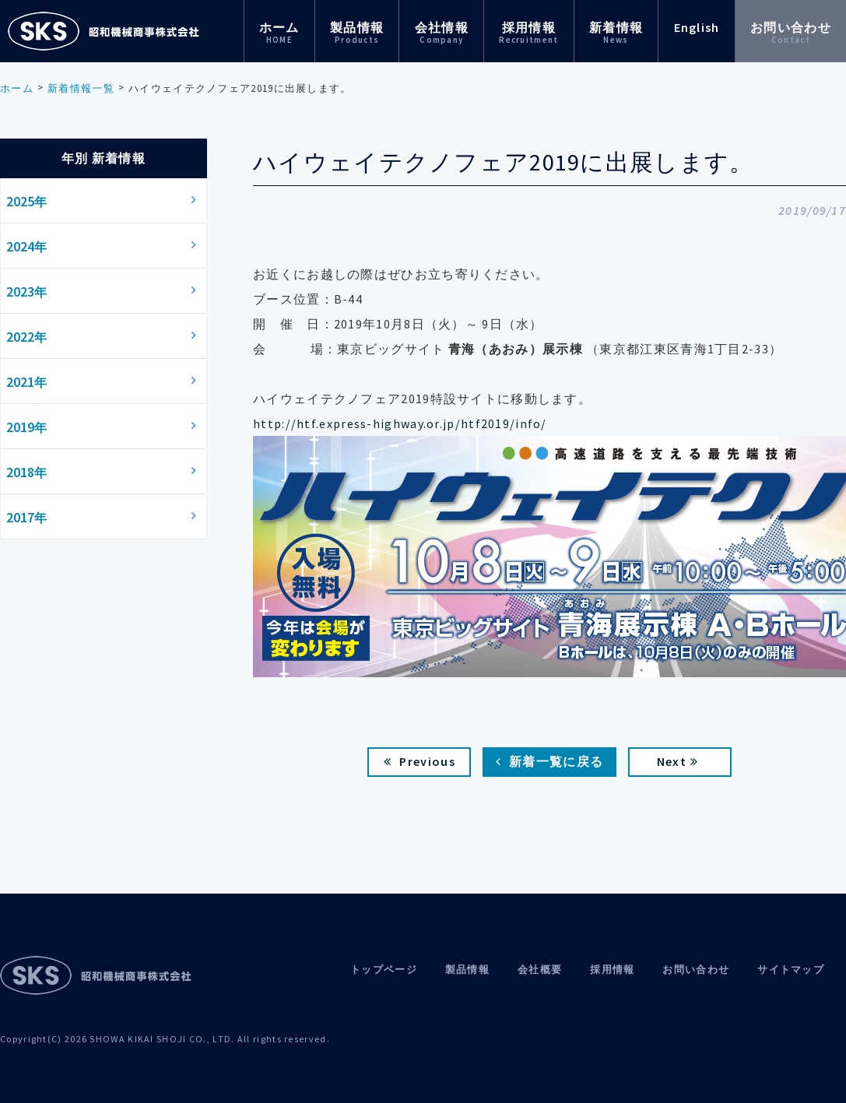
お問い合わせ (790, 32)
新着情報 (616, 32)
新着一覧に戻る (549, 761)
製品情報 (357, 32)
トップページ (383, 969)
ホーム (279, 32)
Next (678, 761)
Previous (419, 761)
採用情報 (528, 32)
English (697, 27)
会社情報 (442, 32)
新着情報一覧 (80, 88)
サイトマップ (790, 969)
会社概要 (540, 969)
